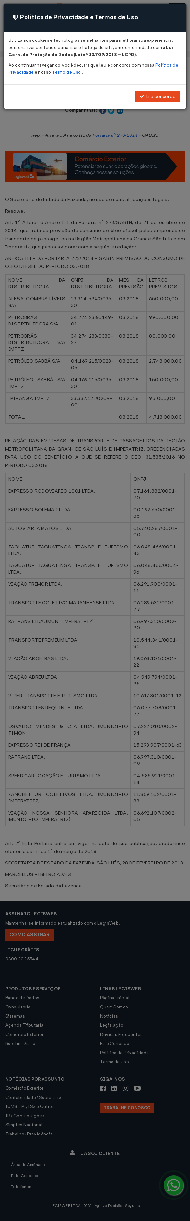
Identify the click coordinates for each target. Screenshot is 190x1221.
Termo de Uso (67, 72)
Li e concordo (158, 96)
